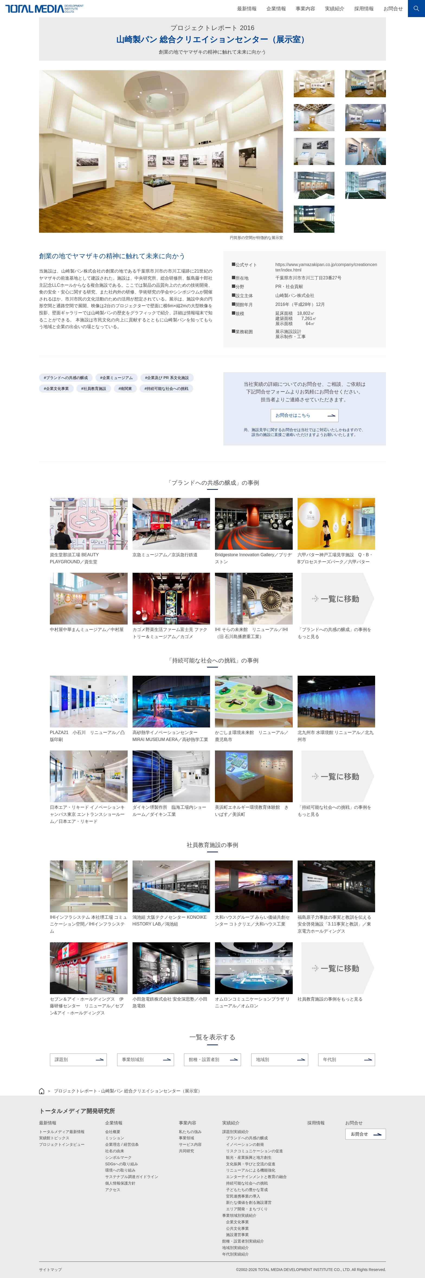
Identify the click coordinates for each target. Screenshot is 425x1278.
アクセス (112, 1189)
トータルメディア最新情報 (62, 1131)
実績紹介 (231, 1123)
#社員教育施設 (93, 388)
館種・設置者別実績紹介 (243, 1241)
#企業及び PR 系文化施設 (167, 378)
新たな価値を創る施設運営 (249, 1202)
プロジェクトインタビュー (62, 1144)
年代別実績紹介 (235, 1254)
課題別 (61, 1059)
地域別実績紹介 (235, 1247)
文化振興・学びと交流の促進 (250, 1163)
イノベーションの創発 (245, 1144)
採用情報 (364, 8)
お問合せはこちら (293, 415)
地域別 (262, 1059)
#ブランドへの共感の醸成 (66, 378)
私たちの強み (190, 1131)
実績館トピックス (54, 1138)
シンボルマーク (118, 1157)
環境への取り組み (120, 1170)
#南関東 (125, 388)
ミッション (114, 1138)
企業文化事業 (237, 1221)
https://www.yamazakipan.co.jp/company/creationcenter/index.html (326, 267)
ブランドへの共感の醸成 (247, 1138)
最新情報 (47, 1123)
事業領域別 (133, 1059)
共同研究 (186, 1150)
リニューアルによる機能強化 (250, 1170)
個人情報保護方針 (120, 1183)
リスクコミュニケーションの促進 (254, 1150)
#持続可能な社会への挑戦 (166, 388)
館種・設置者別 (204, 1059)
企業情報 (114, 1123)
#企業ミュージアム (116, 378)
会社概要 (112, 1131)
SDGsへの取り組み (121, 1163)
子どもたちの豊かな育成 (247, 1189)
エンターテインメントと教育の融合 (256, 1176)
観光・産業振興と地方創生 (249, 1157)
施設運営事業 (237, 1234)
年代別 (329, 1059)
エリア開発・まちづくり (247, 1208)
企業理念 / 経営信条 (122, 1144)
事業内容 (187, 1123)
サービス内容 (190, 1144)
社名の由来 (114, 1150)
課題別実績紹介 (235, 1131)
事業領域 (186, 1138)
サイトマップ (50, 1269)
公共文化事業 (237, 1228)
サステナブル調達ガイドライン (131, 1176)
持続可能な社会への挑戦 (247, 1183)
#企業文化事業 (56, 388)
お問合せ (393, 8)
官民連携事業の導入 (243, 1196)
